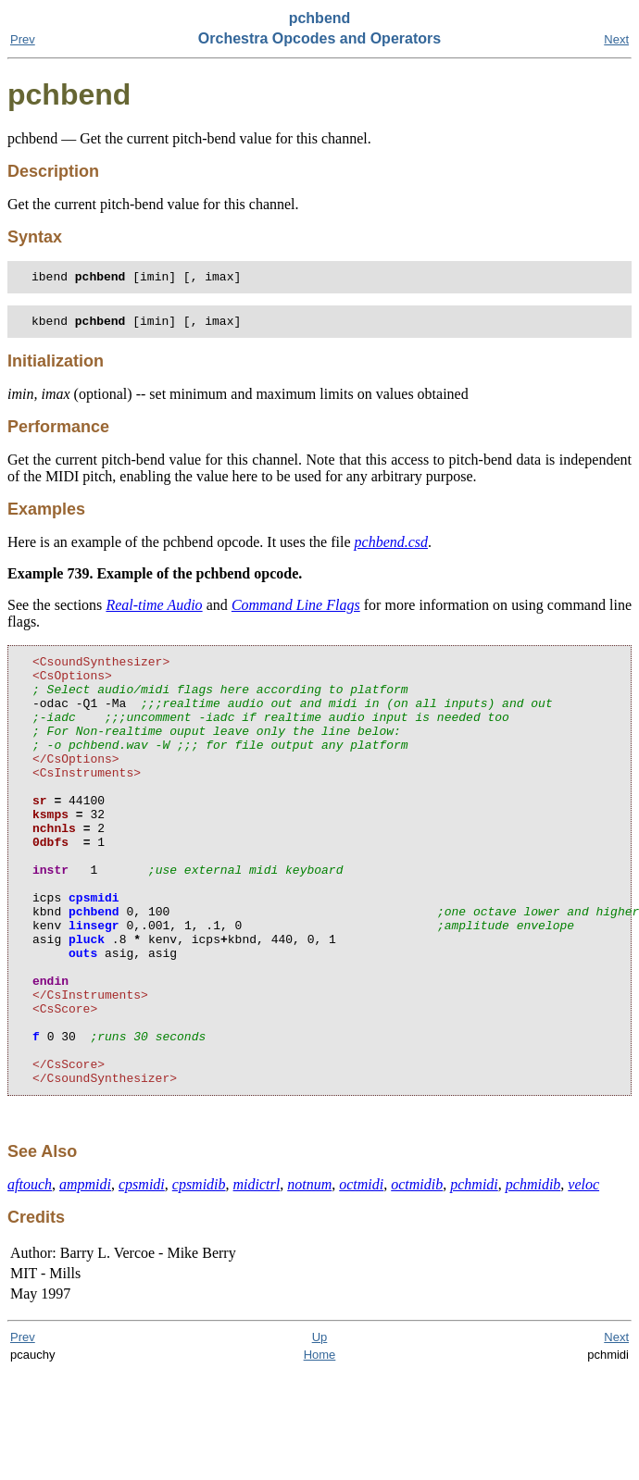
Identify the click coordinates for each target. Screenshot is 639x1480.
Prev (22, 39)
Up (320, 1429)
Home (320, 1446)
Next (616, 39)
